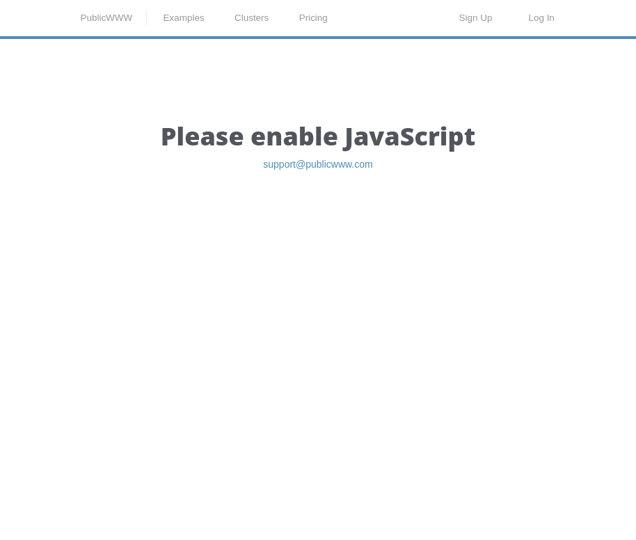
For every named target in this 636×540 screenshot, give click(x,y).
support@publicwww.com (318, 240)
